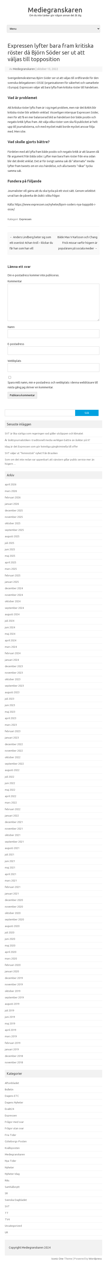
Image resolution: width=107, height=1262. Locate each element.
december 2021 (14, 822)
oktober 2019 (12, 991)
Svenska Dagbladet (16, 1199)
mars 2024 (11, 646)
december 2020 (14, 900)
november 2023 (14, 672)
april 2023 (10, 718)
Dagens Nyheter (14, 1102)
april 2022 (10, 796)
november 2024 (14, 594)
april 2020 (10, 951)
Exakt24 (9, 1108)
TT (6, 1212)
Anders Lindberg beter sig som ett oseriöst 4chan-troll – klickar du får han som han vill (31, 243)
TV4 (7, 1219)
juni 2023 (10, 705)
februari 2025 (12, 575)
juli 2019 (9, 1010)
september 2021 (14, 841)
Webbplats (14, 360)
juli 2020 (9, 932)
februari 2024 (12, 653)
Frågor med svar (14, 1121)
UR (6, 1232)
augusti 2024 (12, 614)
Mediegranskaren (55, 9)
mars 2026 (11, 491)
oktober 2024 (12, 601)
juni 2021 (10, 861)
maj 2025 (10, 555)
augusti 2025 (12, 536)
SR (6, 1193)
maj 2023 (10, 711)
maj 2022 (10, 789)
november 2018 (14, 1062)
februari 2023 (12, 731)
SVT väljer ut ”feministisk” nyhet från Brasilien (31, 453)
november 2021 (14, 828)
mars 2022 (11, 802)
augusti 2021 (12, 848)
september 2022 (14, 763)
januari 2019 (12, 1049)
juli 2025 (9, 542)
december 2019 (14, 978)
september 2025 (14, 529)
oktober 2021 (12, 835)
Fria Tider (10, 1134)
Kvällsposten (12, 1148)
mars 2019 (11, 1036)
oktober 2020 (12, 913)
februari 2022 (12, 809)
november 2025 (14, 516)
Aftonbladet (12, 1083)
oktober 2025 (12, 523)
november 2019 (14, 984)
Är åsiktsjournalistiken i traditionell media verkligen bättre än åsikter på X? (47, 440)
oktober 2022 (12, 757)
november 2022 (14, 750)
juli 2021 (9, 854)
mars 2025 (11, 568)
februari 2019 (12, 1042)
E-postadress (16, 344)
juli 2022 (9, 776)
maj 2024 (10, 633)
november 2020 (14, 906)
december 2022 (14, 744)
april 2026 (10, 484)
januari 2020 (12, 971)
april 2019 (10, 1029)
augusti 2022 (12, 770)
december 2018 (14, 1056)
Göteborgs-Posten (16, 1141)
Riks (7, 1180)
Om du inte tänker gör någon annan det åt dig (55, 15)
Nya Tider (10, 1160)
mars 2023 (11, 724)
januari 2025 (12, 581)
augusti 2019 (12, 1003)
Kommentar (15, 281)
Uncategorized (13, 1225)
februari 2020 (12, 964)
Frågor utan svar (14, 1128)
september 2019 (14, 997)
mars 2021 (11, 880)
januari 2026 (12, 503)
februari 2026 (12, 497)
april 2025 (10, 562)
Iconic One (57, 1258)
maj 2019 (10, 1023)
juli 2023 (9, 698)
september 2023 (14, 685)
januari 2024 (12, 659)
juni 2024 (10, 627)
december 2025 (14, 510)
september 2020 (14, 919)
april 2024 (10, 640)
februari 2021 (12, 887)
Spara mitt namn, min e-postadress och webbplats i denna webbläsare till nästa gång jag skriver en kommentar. (53, 385)
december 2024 (14, 588)
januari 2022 (12, 815)
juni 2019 (10, 1016)
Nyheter (9, 1167)
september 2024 (14, 607)
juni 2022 (10, 783)
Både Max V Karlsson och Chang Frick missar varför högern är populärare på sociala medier (77, 243)
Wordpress (95, 1258)
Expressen (25, 219)
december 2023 (14, 666)
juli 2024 (9, 620)
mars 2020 (11, 958)
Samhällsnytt (12, 1186)
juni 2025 (10, 549)
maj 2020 (10, 945)
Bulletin (9, 1089)
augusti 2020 (12, 926)
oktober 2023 (12, 679)
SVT (7, 1206)
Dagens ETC (12, 1095)
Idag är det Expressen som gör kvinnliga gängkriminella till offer (41, 446)
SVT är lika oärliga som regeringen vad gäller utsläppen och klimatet (44, 433)
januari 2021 (12, 893)
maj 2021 (10, 867)
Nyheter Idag (12, 1173)
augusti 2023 (12, 692)
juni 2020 (10, 938)
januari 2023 (12, 737)
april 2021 (10, 874)
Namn (11, 327)
